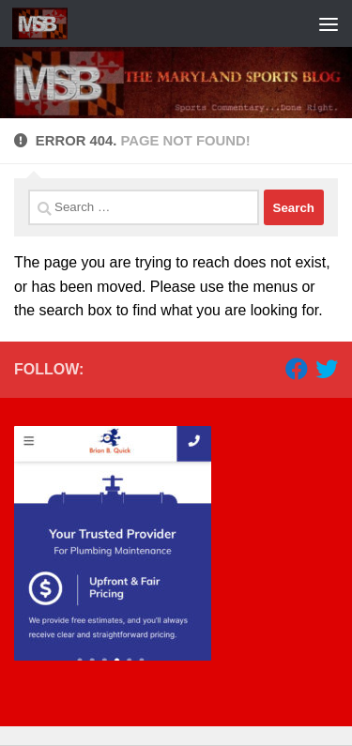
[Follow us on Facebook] (296, 369)
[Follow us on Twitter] (326, 369)
